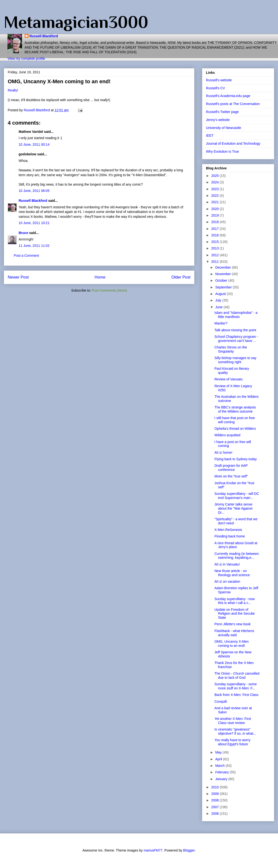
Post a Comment (26, 255)
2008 (215, 800)
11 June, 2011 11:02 (34, 246)
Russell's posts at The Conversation (233, 104)
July (218, 300)
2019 (215, 215)
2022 (215, 195)
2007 (215, 807)
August (221, 294)
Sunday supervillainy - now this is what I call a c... (234, 601)
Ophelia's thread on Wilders (235, 428)
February (222, 772)
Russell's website (219, 80)
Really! (13, 90)
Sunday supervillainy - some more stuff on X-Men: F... (235, 686)
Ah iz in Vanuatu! (227, 564)
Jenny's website (218, 120)
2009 (215, 794)
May (218, 752)
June (219, 307)
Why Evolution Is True (222, 151)
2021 (215, 202)
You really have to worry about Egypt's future (232, 742)
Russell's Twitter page (222, 112)
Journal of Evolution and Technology (233, 143)
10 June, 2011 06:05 (34, 191)
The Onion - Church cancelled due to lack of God (236, 675)
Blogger (189, 850)
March (220, 766)
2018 (215, 222)
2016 (215, 235)
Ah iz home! (223, 452)
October (221, 280)
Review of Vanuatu (228, 379)
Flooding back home (229, 536)
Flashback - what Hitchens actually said (234, 633)
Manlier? (220, 323)
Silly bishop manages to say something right (235, 360)
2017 (215, 229)
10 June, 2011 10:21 (34, 223)
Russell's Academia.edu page (228, 96)
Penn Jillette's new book (232, 624)
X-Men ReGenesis (228, 530)
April (219, 759)
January (221, 779)
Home (100, 277)
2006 (215, 813)
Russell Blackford (43, 36)
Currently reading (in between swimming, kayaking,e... (236, 556)
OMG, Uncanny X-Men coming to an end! (231, 644)
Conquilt (220, 701)
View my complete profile (26, 58)
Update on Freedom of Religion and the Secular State (234, 614)
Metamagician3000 (76, 22)
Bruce (23, 233)
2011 (215, 262)
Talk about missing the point (235, 330)
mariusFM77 (153, 850)
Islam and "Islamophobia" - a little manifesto (235, 315)
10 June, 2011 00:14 (34, 144)
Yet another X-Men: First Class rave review (232, 721)
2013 (215, 248)
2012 (215, 255)
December (223, 267)
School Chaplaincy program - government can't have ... (236, 339)
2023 (215, 189)
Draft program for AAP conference (231, 468)
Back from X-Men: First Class (236, 695)
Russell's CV (215, 88)
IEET (209, 135)
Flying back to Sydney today (235, 459)
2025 (215, 176)
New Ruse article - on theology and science (232, 573)
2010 (215, 787)
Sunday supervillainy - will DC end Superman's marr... (236, 496)
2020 (215, 209)
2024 (215, 182)
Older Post (180, 277)
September (224, 287)
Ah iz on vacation (227, 581)
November (223, 274)
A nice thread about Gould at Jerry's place (235, 545)
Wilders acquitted (227, 435)
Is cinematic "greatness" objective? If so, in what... (235, 731)
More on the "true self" (231, 476)
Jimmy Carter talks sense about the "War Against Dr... (233, 508)
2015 (215, 242)
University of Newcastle (223, 128)
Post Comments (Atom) (109, 290)
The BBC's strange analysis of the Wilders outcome (235, 409)
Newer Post (18, 277)
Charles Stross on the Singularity (230, 349)
